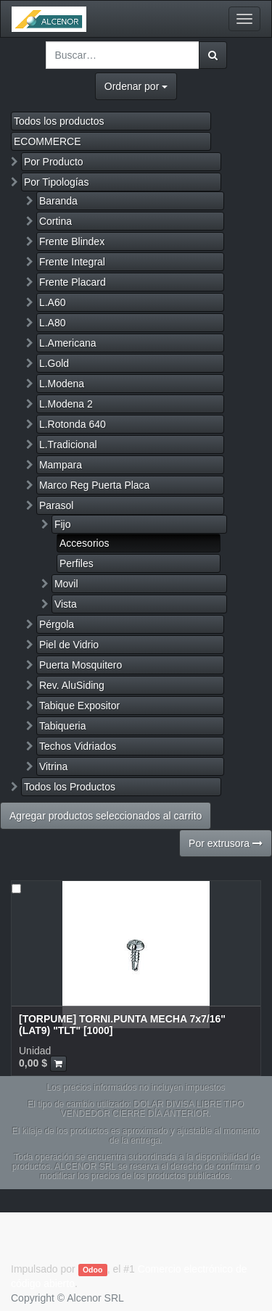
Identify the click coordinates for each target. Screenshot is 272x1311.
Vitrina (53, 766)
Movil (66, 584)
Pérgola (56, 624)
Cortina (55, 221)
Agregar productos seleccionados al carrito (105, 816)
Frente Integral (72, 262)
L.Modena (61, 383)
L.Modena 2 (66, 404)
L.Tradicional (68, 444)
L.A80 (52, 322)
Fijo (62, 524)
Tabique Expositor (79, 705)
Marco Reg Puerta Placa (94, 485)
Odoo (92, 1269)
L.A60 (52, 302)
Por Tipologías (56, 182)
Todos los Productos (69, 787)
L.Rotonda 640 (72, 424)
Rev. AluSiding (71, 685)
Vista (65, 604)
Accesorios (84, 543)
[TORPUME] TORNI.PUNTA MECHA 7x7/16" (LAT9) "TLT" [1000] (122, 1024)
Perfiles (76, 563)
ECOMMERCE (47, 141)
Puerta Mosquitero (80, 665)
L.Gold (54, 363)
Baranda (58, 201)
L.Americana (67, 343)
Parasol (56, 505)
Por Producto (53, 162)
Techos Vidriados (77, 746)
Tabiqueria (62, 726)
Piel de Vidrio (69, 644)
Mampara (60, 465)
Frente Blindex (71, 241)
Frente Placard (72, 282)
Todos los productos (59, 121)
